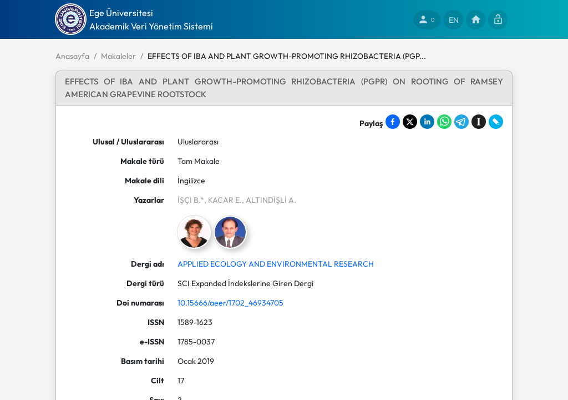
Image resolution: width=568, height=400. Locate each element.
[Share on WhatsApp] (444, 121)
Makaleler (118, 56)
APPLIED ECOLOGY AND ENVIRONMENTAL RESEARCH (276, 264)
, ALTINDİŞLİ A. (269, 200)
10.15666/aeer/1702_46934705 (230, 303)
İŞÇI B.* (191, 200)
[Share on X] (410, 121)
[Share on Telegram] (461, 121)
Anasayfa (72, 56)
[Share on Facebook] (393, 121)
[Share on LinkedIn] (427, 121)
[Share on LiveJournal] (496, 121)
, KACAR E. (223, 200)
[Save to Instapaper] (478, 121)
